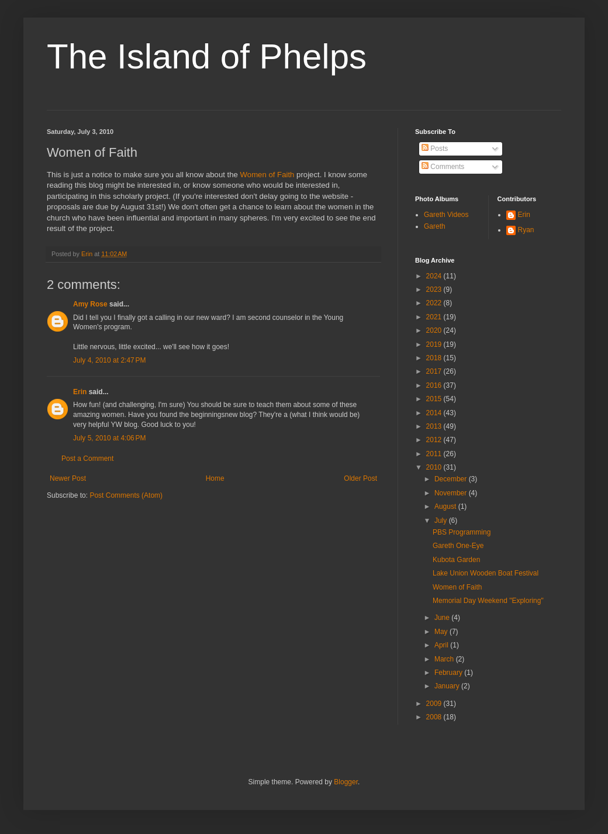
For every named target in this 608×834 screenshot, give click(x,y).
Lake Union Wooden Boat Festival (485, 573)
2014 (435, 413)
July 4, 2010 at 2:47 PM (109, 360)
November (451, 493)
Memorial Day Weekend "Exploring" (488, 601)
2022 (435, 303)
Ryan (526, 230)
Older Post (360, 478)
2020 (435, 330)
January (447, 686)
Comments (443, 167)
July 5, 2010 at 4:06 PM (109, 438)
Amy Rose (90, 304)
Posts (435, 148)
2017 (435, 371)
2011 (435, 454)
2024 (435, 276)
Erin (80, 392)
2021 (435, 317)
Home (215, 478)
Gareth (434, 226)
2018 (435, 358)
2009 (435, 703)
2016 (435, 385)
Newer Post (68, 478)
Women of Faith (267, 174)
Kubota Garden (456, 560)
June (442, 618)
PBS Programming (461, 532)
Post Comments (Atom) (126, 495)
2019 (435, 344)
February (449, 672)
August (446, 506)
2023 (435, 289)
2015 (435, 399)
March (445, 659)
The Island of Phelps (207, 56)
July (441, 520)
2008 (435, 717)
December (451, 479)
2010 (435, 467)
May (442, 632)
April (442, 645)
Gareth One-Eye (458, 546)
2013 (435, 426)
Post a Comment (87, 458)
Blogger (346, 782)
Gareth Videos (446, 215)
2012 (435, 440)
